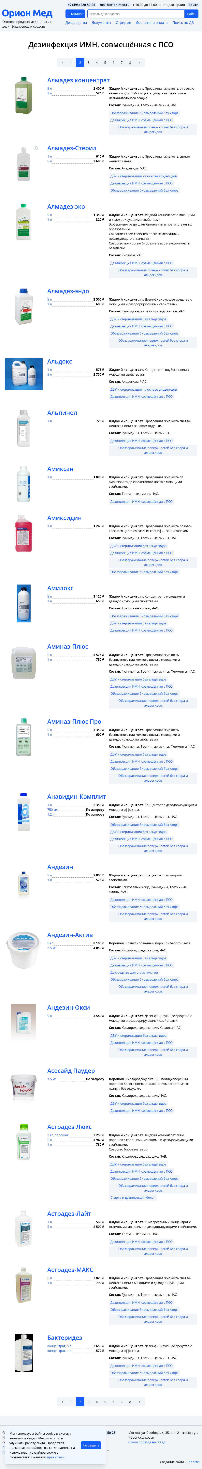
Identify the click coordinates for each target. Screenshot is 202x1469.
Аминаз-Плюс (67, 646)
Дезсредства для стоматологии (134, 972)
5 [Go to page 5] (105, 62)
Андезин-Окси (68, 1007)
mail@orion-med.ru (114, 5)
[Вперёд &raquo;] (139, 62)
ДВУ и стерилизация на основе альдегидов (143, 176)
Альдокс (59, 361)
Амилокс (60, 588)
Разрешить (90, 1445)
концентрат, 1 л (59, 1351)
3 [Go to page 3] (88, 62)
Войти (193, 5)
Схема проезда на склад (146, 1442)
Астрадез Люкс (69, 1127)
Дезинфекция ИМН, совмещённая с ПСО (141, 120)
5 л (49, 88)
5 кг (50, 943)
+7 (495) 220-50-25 (81, 5)
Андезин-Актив (70, 935)
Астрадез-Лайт (69, 1214)
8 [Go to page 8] (130, 62)
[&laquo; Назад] (62, 62)
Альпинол (62, 413)
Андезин (60, 867)
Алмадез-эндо (68, 291)
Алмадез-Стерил (71, 148)
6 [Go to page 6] (113, 62)
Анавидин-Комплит (76, 796)
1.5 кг (51, 1079)
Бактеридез (64, 1338)
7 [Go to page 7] (122, 62)
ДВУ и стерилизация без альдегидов (138, 319)
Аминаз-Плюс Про (74, 721)
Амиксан (60, 469)
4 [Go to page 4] (97, 62)
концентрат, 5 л (59, 1346)
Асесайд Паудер (71, 1071)
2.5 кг (51, 948)
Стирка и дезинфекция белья (132, 1197)
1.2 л (50, 814)
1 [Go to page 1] (72, 62)
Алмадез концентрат (78, 80)
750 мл (52, 809)
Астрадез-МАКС (70, 1270)
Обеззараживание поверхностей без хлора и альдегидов (153, 129)
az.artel (194, 1462)
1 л (49, 93)
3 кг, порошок (58, 1135)
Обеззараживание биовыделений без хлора (144, 113)
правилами (55, 1457)
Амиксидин (64, 518)
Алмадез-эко (66, 206)
